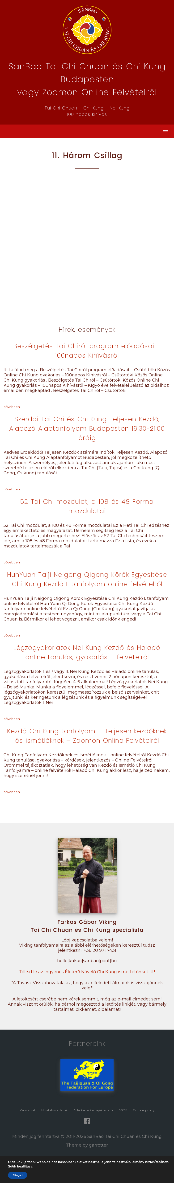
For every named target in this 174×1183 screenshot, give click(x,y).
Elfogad (17, 1175)
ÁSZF (123, 1110)
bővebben (12, 407)
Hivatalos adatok (54, 1110)
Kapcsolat (27, 1110)
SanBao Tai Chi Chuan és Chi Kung (124, 1136)
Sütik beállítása (20, 1166)
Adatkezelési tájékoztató (93, 1110)
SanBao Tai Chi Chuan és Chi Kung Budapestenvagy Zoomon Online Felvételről (87, 79)
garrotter (98, 1145)
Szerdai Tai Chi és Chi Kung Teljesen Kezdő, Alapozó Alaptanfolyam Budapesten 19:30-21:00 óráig (87, 428)
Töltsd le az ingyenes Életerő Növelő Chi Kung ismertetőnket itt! (87, 971)
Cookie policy (143, 1110)
